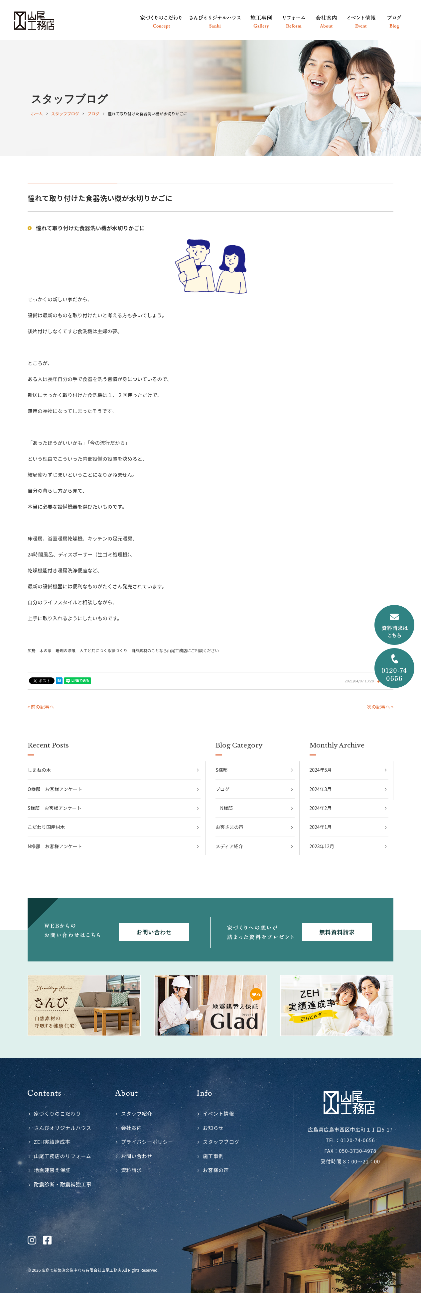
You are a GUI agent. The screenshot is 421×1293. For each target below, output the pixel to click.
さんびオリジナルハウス (62, 1127)
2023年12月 (322, 846)
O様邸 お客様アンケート (55, 789)
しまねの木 (39, 769)
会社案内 (131, 1127)
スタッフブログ (221, 1141)
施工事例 (213, 1155)
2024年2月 (321, 808)
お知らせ (213, 1127)
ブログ (222, 789)
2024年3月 (321, 789)
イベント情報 (218, 1113)
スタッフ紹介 (137, 1113)
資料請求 (131, 1169)
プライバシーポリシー (147, 1141)
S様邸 (221, 769)
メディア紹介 (229, 846)
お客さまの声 (229, 827)
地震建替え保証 (52, 1169)
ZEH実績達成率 (52, 1141)
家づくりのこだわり (57, 1113)
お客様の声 (216, 1169)
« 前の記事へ (41, 706)
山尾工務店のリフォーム (62, 1155)
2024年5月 (321, 769)
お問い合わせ (137, 1155)
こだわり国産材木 (46, 827)
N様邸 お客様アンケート (55, 846)
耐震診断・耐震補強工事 (62, 1184)
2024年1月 (321, 827)
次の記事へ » (380, 706)
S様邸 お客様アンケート (54, 808)
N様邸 (226, 808)
